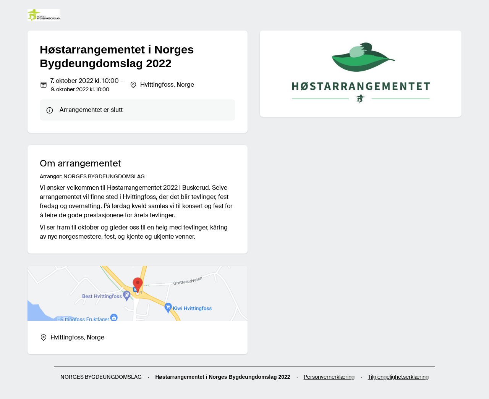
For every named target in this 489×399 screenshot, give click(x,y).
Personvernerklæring (329, 376)
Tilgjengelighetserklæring (398, 376)
